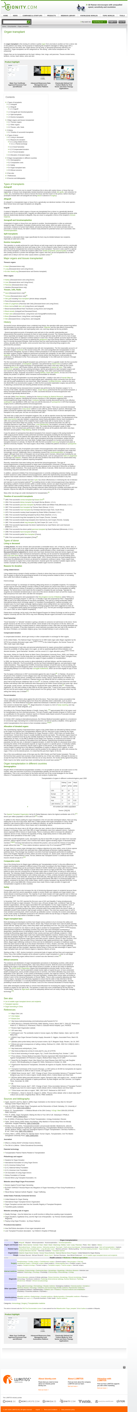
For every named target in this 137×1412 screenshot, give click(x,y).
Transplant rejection (11, 1004)
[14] (48, 722)
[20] (14, 842)
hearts (48, 373)
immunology (29, 1286)
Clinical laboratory (23, 1277)
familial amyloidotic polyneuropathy (54, 251)
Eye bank (59, 1247)
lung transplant (30, 522)
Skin (6, 319)
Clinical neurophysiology (40, 1281)
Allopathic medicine (23, 1296)
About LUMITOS (75, 1379)
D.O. (30, 1298)
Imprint (38, 1409)
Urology (71, 1272)
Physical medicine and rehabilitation (73, 1289)
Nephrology (28, 1272)
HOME (5, 16)
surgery (53, 195)
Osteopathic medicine (73, 1296)
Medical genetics (59, 1296)
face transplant (30, 534)
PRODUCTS (51, 16)
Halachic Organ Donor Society (28, 1253)
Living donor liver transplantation (29, 1249)
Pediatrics (57, 1289)
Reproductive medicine (76, 1287)
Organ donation (104, 1249)
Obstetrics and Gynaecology (47, 1287)
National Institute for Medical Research (50, 397)
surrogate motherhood (40, 668)
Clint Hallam (15, 1016)
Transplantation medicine (36, 1303)
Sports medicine (62, 1298)
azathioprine (8, 402)
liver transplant (25, 507)
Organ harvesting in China (14, 1007)
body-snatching (63, 705)
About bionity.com (47, 1379)
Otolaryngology (60, 1263)
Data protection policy (68, 1409)
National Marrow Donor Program (66, 1253)
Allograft (21, 1242)
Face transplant (23, 299)
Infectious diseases (72, 1270)
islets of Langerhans (70, 456)
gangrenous (43, 339)
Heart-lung (56, 1245)
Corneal (35, 1245)
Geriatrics (86, 1286)
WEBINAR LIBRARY (68, 16)
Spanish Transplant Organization (18, 814)
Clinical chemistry (53, 1277)
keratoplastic (27, 364)
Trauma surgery (66, 1265)
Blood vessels (9, 311)
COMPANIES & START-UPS (32, 16)
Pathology (80, 1279)
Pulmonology (53, 1272)
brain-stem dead (12, 555)
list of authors (82, 1308)
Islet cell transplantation (107, 1247)
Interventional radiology (55, 1279)
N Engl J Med (56, 1110)
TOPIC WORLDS (108, 16)
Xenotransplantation (65, 1242)
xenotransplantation (10, 230)
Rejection (47, 327)
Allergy (19, 1286)
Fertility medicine (62, 1287)
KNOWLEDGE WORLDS (89, 16)
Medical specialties (80, 1258)
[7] (37, 537)
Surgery (14, 1263)
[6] (43, 499)
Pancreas (8, 285)
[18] (36, 816)
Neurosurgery (71, 1261)
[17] (76, 813)
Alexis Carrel (14, 367)
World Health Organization (21, 968)
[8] (56, 673)
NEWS (15, 16)
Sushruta (20, 350)
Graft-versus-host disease (72, 1247)
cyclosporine (56, 402)
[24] (13, 991)
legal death (25, 989)
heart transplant (25, 510)
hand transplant (25, 532)
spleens (56, 373)
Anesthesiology (22, 1261)
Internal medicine (10, 1271)
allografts (7, 355)
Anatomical (21, 1281)
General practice (76, 1286)
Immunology (16, 1303)
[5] (48, 492)
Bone (7, 316)
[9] (39, 681)
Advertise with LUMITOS (104, 1380)
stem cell (21, 306)
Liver (6, 282)
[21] (21, 844)
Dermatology (38, 1286)
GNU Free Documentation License (32, 1308)
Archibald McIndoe (54, 381)
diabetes (18, 457)
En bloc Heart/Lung (11, 271)
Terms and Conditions (50, 1409)
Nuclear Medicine (69, 1279)
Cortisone (35, 400)
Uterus (100, 1245)
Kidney (7, 280)
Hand (7, 293)
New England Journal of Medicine (50, 597)
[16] (60, 759)
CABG (6, 194)
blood (39, 195)
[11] (27, 691)
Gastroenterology (41, 1270)
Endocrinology (30, 1270)
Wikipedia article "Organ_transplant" (66, 1308)
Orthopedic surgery (38, 1263)
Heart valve (9, 314)
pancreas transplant (26, 505)
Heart (7, 266)
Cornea (7, 296)
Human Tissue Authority (47, 1253)
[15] (50, 722)
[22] (24, 857)
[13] (49, 710)
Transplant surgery (54, 1265)
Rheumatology (62, 1272)
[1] (51, 254)
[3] (26, 295)
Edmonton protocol (49, 1247)
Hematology (52, 1270)
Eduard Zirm (56, 364)
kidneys (42, 373)
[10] (63, 685)
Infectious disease (23, 1287)
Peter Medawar (20, 397)
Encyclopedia (12, 26)
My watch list (86, 22)
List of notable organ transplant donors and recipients (23, 1001)
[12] (29, 704)
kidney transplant (26, 502)
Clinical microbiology (74, 1277)
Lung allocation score (48, 1249)
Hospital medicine (46, 1296)
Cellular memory (36, 1247)
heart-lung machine (10, 419)
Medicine (67, 1258)
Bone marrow (9, 306)
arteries (54, 367)
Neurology (33, 1287)
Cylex (36, 480)
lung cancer (27, 409)
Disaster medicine (49, 1286)
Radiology (44, 1279)
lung (57, 442)
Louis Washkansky (42, 424)
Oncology (36, 1272)
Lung (6, 269)
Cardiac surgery (33, 1261)
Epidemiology (35, 1296)
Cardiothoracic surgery (47, 1261)
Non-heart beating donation (89, 1249)
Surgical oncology (29, 1265)
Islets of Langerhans (12, 304)
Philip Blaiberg (26, 430)
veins (60, 367)
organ (44, 44)
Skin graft (8, 299)
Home (4, 26)
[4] (31, 481)
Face (41, 1245)
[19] (12, 842)
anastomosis (8, 369)
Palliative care (48, 1289)
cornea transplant (26, 500)
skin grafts (60, 192)
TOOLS (122, 16)
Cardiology (20, 1270)
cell (12, 456)
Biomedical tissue (24, 1247)
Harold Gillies (66, 378)
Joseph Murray (43, 390)
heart (53, 442)
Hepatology (61, 1270)
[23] (60, 956)
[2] (25, 292)
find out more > (43, 1390)
